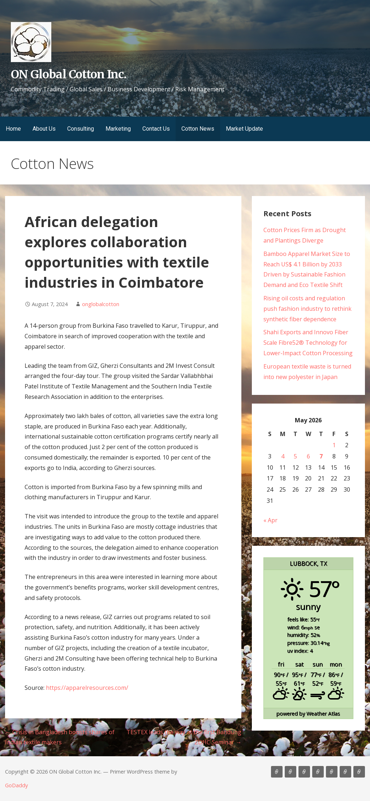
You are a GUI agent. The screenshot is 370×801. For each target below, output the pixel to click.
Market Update (244, 128)
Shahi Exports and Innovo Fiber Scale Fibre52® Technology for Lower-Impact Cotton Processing (308, 342)
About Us (44, 128)
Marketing (118, 128)
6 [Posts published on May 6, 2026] (308, 456)
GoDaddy (16, 785)
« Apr (270, 520)
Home (13, 128)
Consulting (80, 128)
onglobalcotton (100, 304)
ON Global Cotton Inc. (68, 74)
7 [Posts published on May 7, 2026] (321, 456)
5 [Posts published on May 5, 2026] (295, 456)
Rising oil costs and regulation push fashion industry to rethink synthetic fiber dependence (307, 308)
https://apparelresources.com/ (87, 688)
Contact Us (156, 128)
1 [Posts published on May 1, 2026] (334, 445)
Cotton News (197, 128)
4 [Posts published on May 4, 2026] (282, 456)
